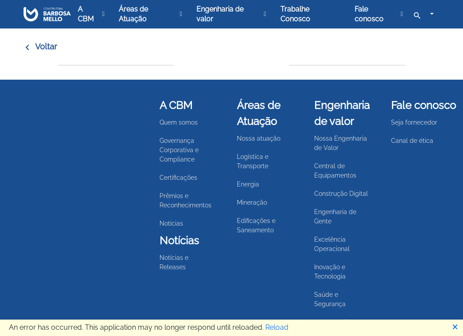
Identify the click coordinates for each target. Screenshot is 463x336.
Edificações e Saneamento (256, 225)
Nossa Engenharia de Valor (340, 143)
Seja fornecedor (414, 122)
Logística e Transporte (252, 161)
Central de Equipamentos (335, 170)
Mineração (252, 202)
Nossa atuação (258, 138)
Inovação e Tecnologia (330, 271)
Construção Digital (341, 193)
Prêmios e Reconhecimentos (186, 200)
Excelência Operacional (332, 244)
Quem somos (179, 122)
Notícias (171, 223)
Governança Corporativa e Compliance (179, 150)
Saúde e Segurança (330, 299)
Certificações (178, 177)
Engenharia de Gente (335, 216)
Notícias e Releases (174, 262)
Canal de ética (412, 140)
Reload (276, 327)
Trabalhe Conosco (295, 14)
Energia (248, 184)
